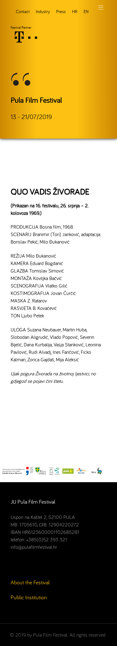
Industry (43, 11)
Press (61, 11)
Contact (23, 11)
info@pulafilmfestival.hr (34, 547)
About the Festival (30, 582)
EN (86, 11)
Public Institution (29, 597)
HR (74, 11)
